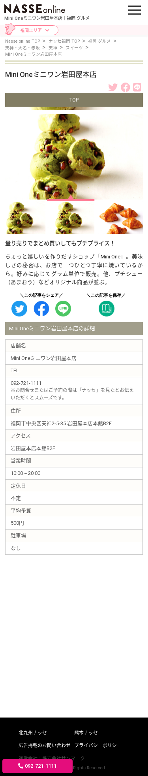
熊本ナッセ (86, 733)
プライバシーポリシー (98, 745)
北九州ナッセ (33, 733)
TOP (74, 100)
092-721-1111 (37, 766)
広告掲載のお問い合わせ (45, 745)
